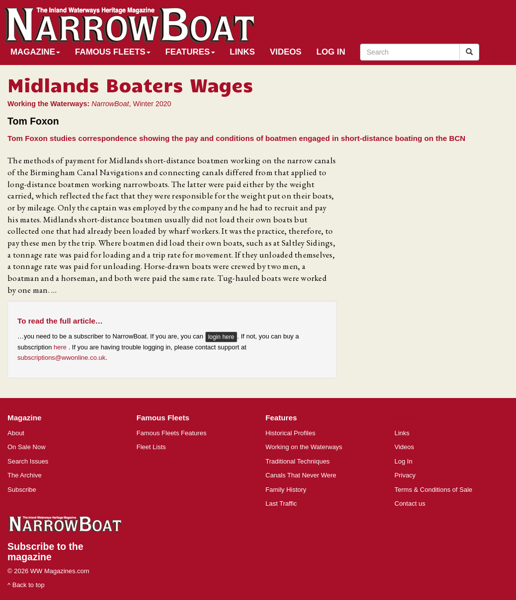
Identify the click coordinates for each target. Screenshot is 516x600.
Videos (285, 52)
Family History (286, 489)
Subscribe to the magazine (45, 551)
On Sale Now (26, 447)
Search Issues (27, 461)
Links (242, 52)
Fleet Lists (151, 447)
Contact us (409, 503)
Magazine (35, 52)
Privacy (405, 475)
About (15, 433)
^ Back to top (26, 585)
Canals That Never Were (301, 475)
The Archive (24, 475)
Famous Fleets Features (172, 433)
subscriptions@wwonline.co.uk (61, 357)
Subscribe (21, 489)
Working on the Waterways (304, 447)
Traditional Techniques (298, 461)
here (61, 347)
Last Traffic (281, 503)
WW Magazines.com (59, 571)
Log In (330, 52)
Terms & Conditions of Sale (433, 489)
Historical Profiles (290, 433)
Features (190, 52)
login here (221, 336)
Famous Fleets (112, 52)
